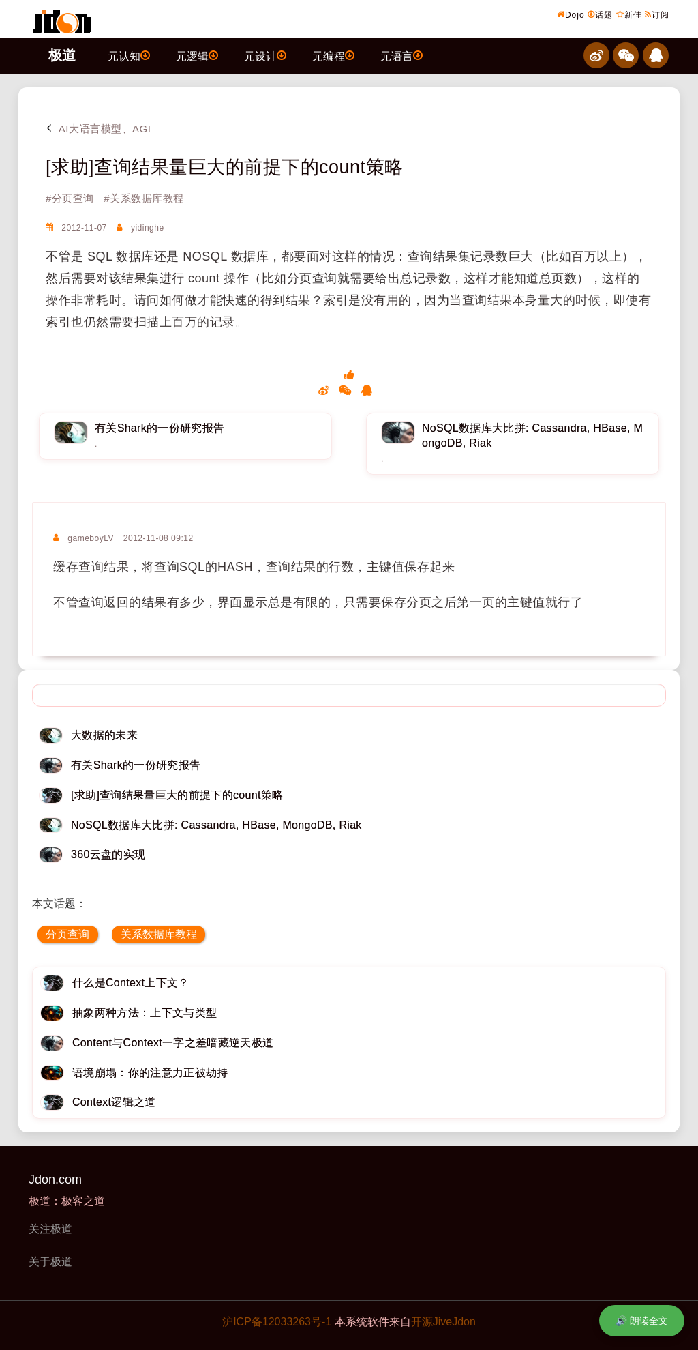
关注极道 (50, 1229)
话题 (600, 14)
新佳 (629, 14)
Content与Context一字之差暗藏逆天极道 (172, 1042)
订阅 (657, 14)
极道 (62, 55)
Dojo (571, 14)
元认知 (129, 55)
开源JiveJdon (443, 1321)
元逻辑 (197, 55)
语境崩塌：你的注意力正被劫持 (150, 1072)
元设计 (265, 55)
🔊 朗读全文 (642, 1320)
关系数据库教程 (159, 934)
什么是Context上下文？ (130, 982)
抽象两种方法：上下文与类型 (144, 1012)
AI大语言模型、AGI (98, 128)
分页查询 (67, 934)
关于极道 (50, 1261)
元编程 (333, 55)
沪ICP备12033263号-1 (276, 1321)
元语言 (401, 55)
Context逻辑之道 (114, 1102)
